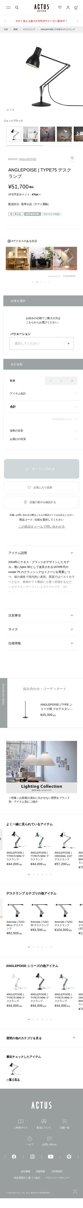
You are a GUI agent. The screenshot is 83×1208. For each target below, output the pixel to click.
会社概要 (25, 1171)
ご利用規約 (56, 1171)
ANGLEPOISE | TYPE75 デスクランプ (58, 29)
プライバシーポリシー (57, 1177)
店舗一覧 (64, 1124)
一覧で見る (13, 1080)
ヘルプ (29, 1141)
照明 (15, 29)
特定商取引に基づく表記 (27, 1177)
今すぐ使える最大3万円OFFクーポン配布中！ (41, 21)
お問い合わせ (49, 1141)
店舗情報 (40, 1171)
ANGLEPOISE (28, 159)
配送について (44, 1124)
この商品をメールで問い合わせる (41, 526)
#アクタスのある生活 (24, 241)
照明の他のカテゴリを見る (24, 1038)
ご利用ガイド (21, 1124)
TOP (6, 29)
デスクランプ (29, 29)
